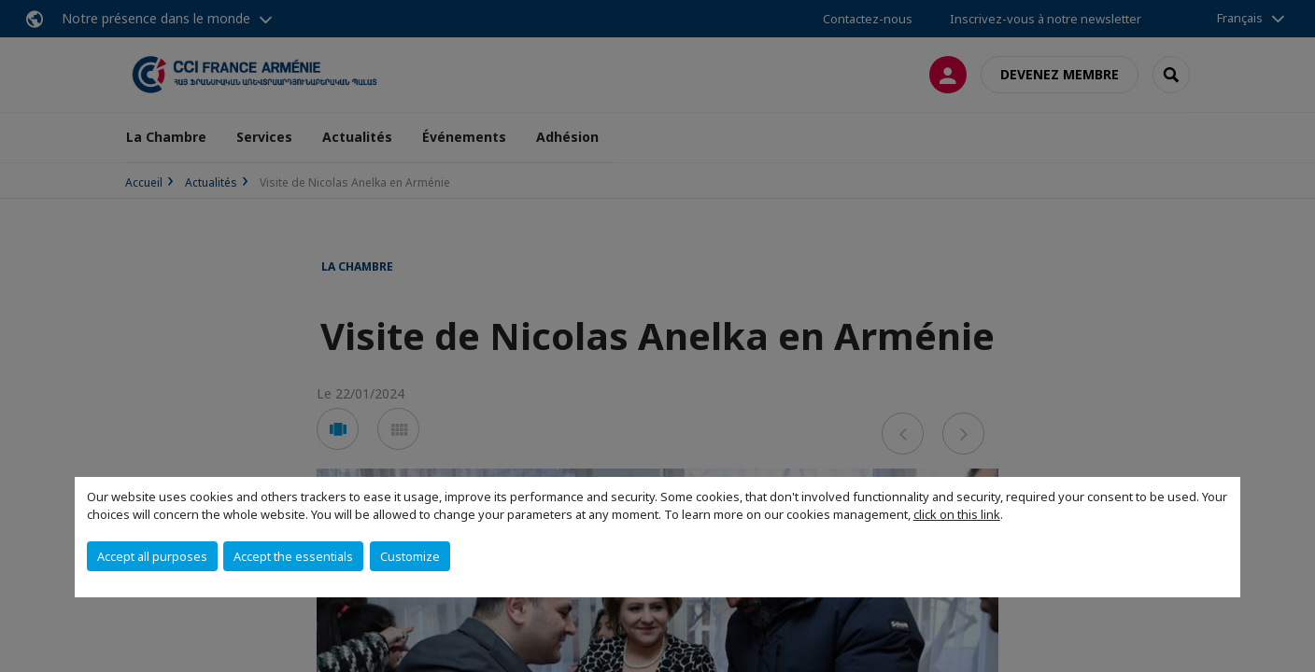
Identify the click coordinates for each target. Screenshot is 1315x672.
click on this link (956, 514)
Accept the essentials (293, 556)
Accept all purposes (152, 556)
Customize (410, 556)
